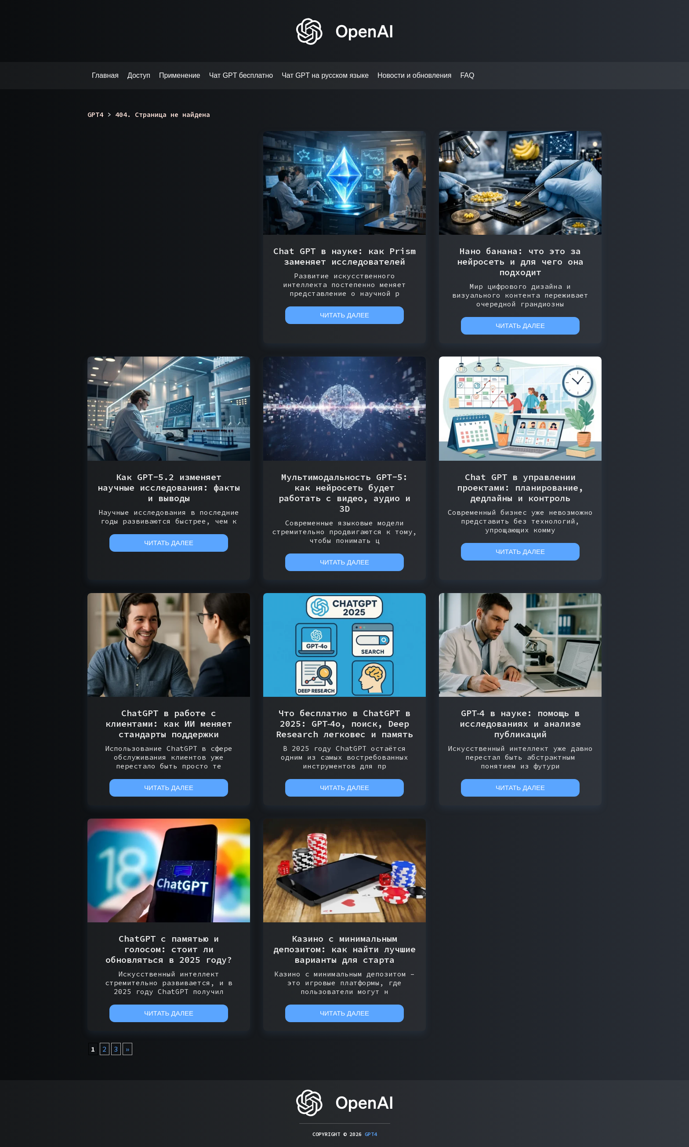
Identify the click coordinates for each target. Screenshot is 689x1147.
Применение (179, 75)
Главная (105, 75)
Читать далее (344, 315)
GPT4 (371, 1134)
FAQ (467, 75)
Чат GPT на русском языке (325, 75)
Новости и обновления (414, 75)
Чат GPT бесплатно (241, 75)
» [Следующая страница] (127, 1049)
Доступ (138, 75)
